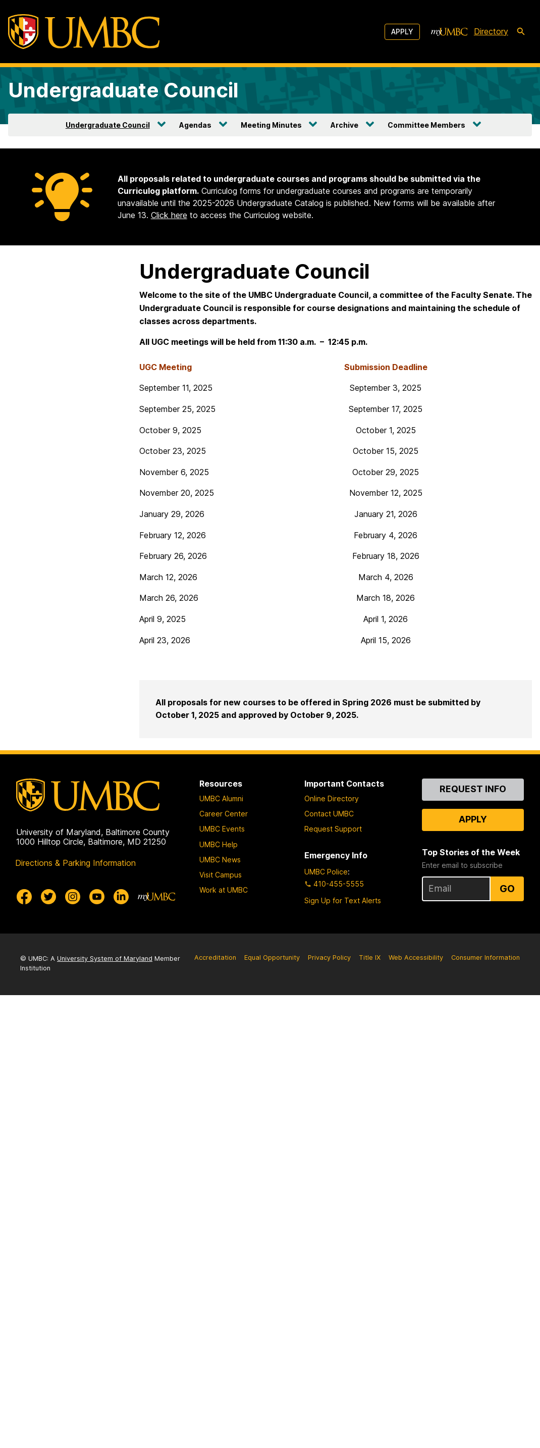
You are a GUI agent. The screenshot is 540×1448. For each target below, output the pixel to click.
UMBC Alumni (221, 798)
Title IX (370, 957)
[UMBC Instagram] (73, 897)
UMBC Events (222, 828)
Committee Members (426, 125)
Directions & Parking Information (75, 863)
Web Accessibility (416, 957)
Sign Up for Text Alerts (342, 900)
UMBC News (220, 859)
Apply (402, 31)
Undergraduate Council (123, 90)
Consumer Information (485, 957)
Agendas (195, 125)
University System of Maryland (104, 958)
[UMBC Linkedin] (121, 897)
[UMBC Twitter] (48, 897)
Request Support (333, 828)
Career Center (223, 813)
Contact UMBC (329, 813)
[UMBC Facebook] (24, 897)
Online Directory (331, 798)
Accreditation (215, 957)
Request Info (473, 789)
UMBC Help (218, 844)
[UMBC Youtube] (97, 897)
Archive (344, 125)
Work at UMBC (223, 890)
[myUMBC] (449, 32)
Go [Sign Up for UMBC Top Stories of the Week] (507, 889)
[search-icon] (521, 32)
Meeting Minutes (271, 125)
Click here (169, 215)
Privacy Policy (329, 957)
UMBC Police (326, 871)
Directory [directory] (491, 31)
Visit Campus (220, 874)
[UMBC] (84, 31)
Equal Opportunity (272, 957)
